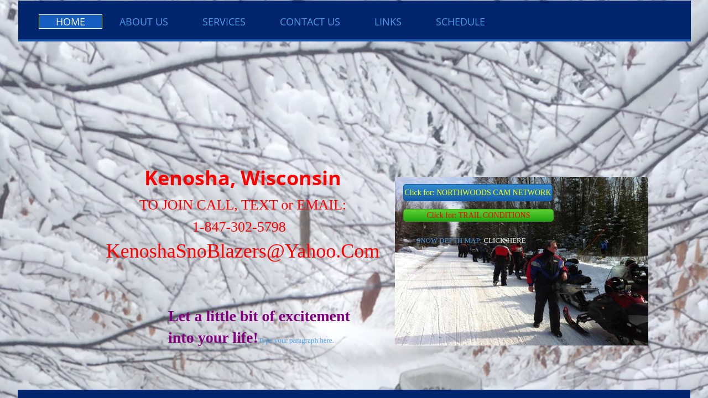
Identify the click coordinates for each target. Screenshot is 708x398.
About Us (143, 21)
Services (224, 21)
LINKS (388, 21)
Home (70, 21)
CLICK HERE (504, 240)
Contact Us (310, 21)
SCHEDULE (460, 21)
